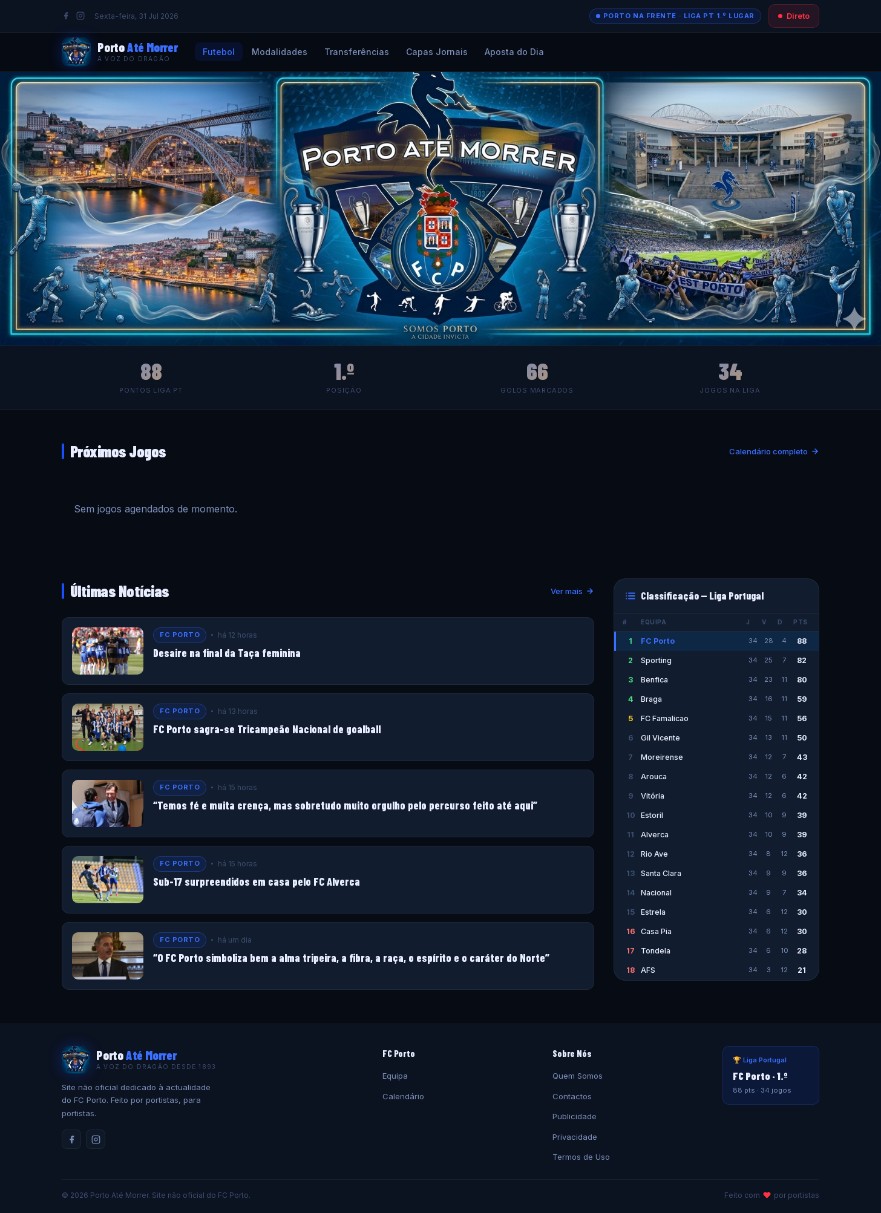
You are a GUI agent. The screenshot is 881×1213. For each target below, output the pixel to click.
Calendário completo (774, 451)
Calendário (403, 1096)
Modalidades (279, 52)
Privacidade (574, 1137)
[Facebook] (66, 15)
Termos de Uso (581, 1157)
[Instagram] (80, 15)
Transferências (356, 52)
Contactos (572, 1096)
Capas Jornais (437, 52)
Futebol (219, 52)
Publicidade (574, 1116)
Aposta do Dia (514, 52)
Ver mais (572, 591)
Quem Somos (577, 1076)
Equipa (395, 1076)
